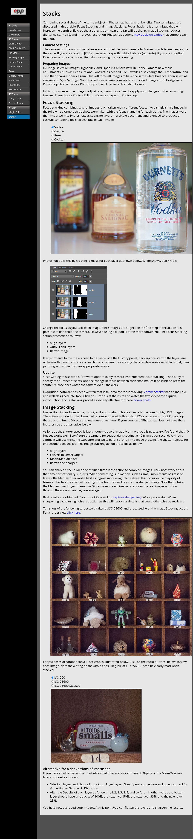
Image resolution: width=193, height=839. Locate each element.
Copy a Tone (15, 98)
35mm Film (14, 80)
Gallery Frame (16, 75)
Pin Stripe (14, 53)
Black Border (15, 43)
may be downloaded (148, 34)
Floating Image (16, 57)
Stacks (12, 116)
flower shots (142, 400)
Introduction (15, 30)
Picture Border (16, 62)
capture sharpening (127, 497)
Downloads (14, 34)
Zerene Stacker (154, 392)
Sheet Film (14, 85)
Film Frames (15, 89)
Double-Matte (15, 66)
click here (73, 512)
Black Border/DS (17, 48)
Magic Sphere (16, 112)
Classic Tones (16, 103)
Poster (12, 71)
